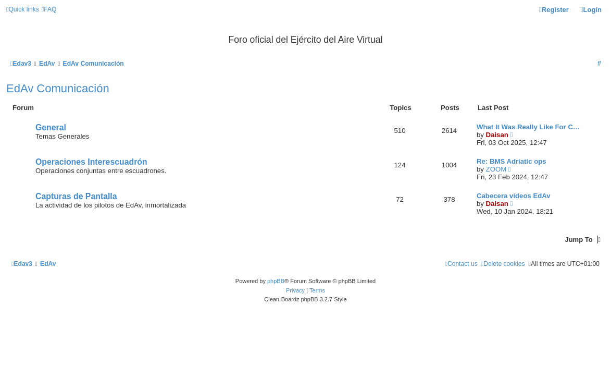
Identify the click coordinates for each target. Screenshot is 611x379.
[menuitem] (49, 10)
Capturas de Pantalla (76, 196)
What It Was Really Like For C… (528, 127)
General (50, 127)
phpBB (275, 281)
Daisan (497, 135)
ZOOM (496, 169)
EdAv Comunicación (57, 88)
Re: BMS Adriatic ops (511, 161)
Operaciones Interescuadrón (91, 161)
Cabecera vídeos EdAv (514, 196)
